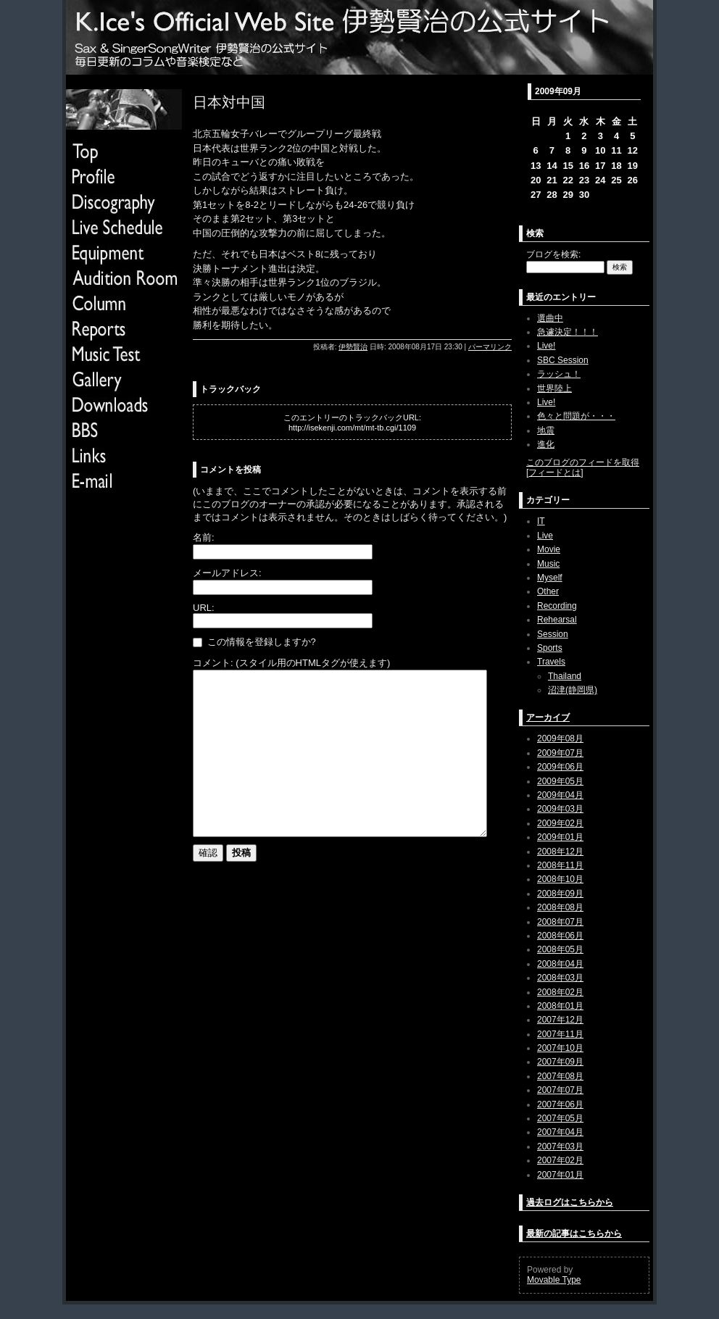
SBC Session (563, 360)
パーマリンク (490, 347)
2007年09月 (560, 1062)
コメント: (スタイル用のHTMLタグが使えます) (291, 662)
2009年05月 (560, 781)
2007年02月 (560, 1160)
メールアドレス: (227, 572)
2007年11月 (560, 1034)
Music (548, 564)
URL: (204, 607)
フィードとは (554, 472)
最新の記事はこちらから (574, 1233)
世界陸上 (554, 388)
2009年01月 (560, 837)
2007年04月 (560, 1132)
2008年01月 (560, 1006)
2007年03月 (560, 1146)
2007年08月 (560, 1076)
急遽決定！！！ (567, 332)
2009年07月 (560, 753)
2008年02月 (560, 992)
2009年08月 (560, 738)
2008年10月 (560, 879)
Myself (549, 578)
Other (548, 591)
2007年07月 (560, 1090)
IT (541, 521)
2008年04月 (560, 964)
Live (545, 535)
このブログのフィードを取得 (582, 462)
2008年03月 (560, 978)
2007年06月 (560, 1104)
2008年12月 (560, 851)
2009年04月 (560, 795)
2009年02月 (560, 823)
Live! (546, 346)
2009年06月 (560, 767)
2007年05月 (560, 1118)
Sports (549, 648)
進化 (545, 444)
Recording (557, 606)
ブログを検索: (553, 254)
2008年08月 (560, 907)
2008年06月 (560, 936)
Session (552, 634)
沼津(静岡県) (572, 690)
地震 (545, 430)
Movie (548, 549)
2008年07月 (560, 922)
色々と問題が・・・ (576, 416)
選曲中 (550, 318)
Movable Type (554, 1280)
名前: (204, 537)
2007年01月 (560, 1175)
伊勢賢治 (352, 347)
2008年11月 (560, 865)
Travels (551, 662)
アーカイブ (548, 717)
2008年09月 (560, 894)
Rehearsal (557, 620)
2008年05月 (560, 949)
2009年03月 (560, 809)
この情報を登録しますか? (254, 641)
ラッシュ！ (559, 374)
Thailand (564, 676)
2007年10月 (560, 1048)
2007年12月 (560, 1020)
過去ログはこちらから (569, 1202)
